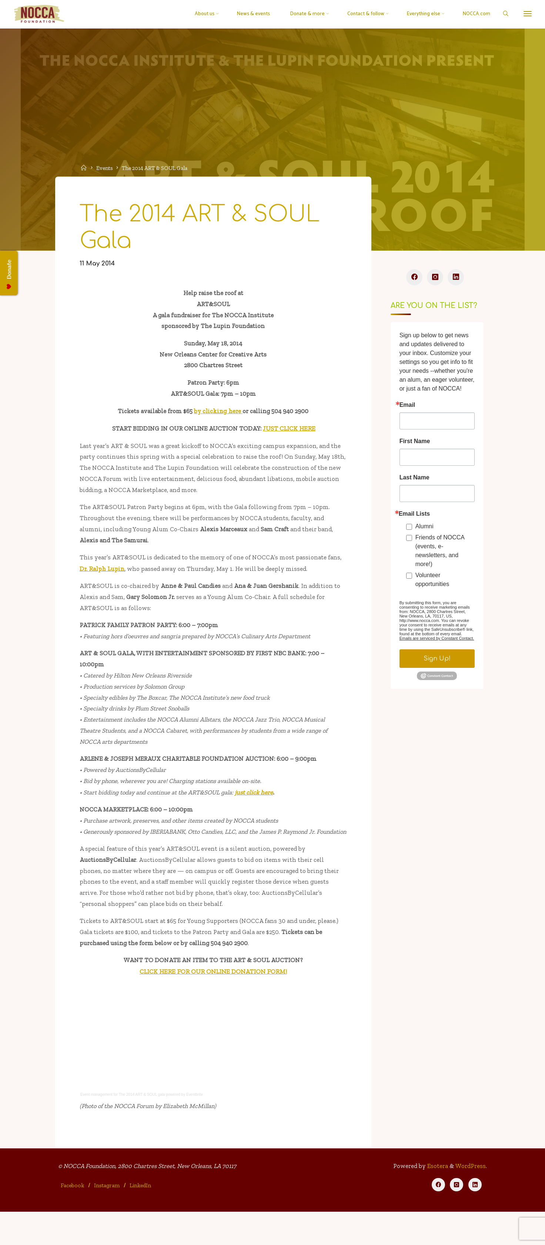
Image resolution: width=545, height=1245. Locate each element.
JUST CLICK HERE (290, 434)
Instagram (107, 1218)
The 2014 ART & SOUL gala (143, 1126)
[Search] (503, 14)
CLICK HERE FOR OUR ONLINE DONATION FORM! (213, 1002)
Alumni (424, 528)
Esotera (436, 1198)
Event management (97, 1126)
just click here (259, 807)
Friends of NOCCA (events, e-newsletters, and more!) (439, 552)
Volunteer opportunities (432, 581)
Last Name (414, 480)
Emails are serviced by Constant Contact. (436, 640)
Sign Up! (436, 660)
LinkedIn (140, 1218)
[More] (525, 14)
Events (105, 167)
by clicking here (218, 417)
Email (407, 407)
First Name (414, 443)
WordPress (470, 1198)
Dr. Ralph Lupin (103, 578)
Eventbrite (195, 1126)
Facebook (73, 1218)
